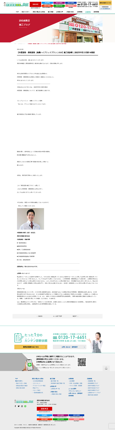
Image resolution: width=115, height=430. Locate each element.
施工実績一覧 (54, 381)
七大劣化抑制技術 (38, 381)
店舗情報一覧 (91, 381)
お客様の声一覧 (55, 388)
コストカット (36, 383)
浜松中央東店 (58, 2)
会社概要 (71, 381)
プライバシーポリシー (75, 391)
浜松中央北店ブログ (93, 388)
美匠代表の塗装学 (93, 395)
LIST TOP (59, 316)
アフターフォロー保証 (39, 385)
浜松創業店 (46, 2)
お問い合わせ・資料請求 (70, 347)
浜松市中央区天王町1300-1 (58, 4)
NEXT (75, 316)
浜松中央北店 (58, 5)
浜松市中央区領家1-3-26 (47, 7)
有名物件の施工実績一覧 (58, 383)
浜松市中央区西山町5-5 (46, 4)
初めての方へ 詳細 (21, 383)
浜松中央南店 (46, 5)
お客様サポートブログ (94, 392)
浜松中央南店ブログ (93, 385)
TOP (17, 12)
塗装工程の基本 (20, 388)
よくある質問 (72, 388)
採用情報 (71, 395)
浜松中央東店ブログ (93, 390)
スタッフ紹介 (36, 390)
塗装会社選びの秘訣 (21, 385)
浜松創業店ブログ (93, 383)
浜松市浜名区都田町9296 (58, 7)
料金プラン (36, 388)
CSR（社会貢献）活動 (75, 383)
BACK (40, 316)
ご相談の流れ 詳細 (56, 394)
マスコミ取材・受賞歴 (75, 385)
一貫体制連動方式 (38, 392)
